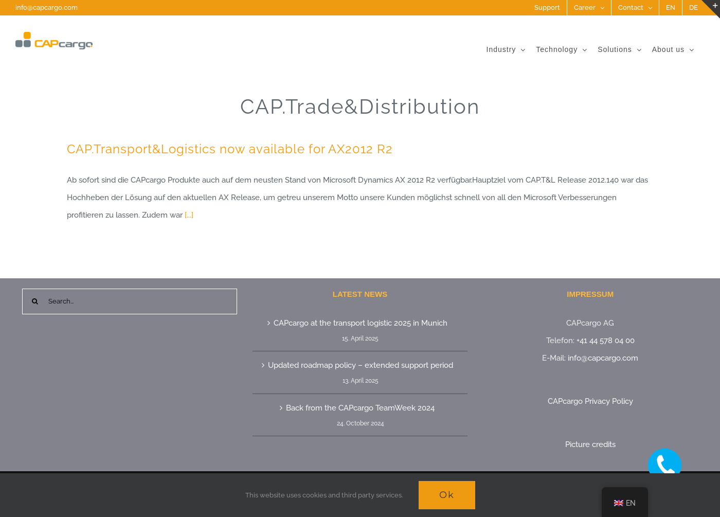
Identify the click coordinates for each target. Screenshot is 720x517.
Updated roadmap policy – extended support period (360, 365)
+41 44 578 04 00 (606, 340)
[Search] (35, 301)
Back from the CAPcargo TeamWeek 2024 (360, 408)
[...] (189, 215)
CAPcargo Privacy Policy (590, 401)
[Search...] (129, 301)
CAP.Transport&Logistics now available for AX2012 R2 (230, 148)
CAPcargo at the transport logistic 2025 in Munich (360, 323)
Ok (447, 495)
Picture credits (590, 444)
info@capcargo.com (46, 7)
